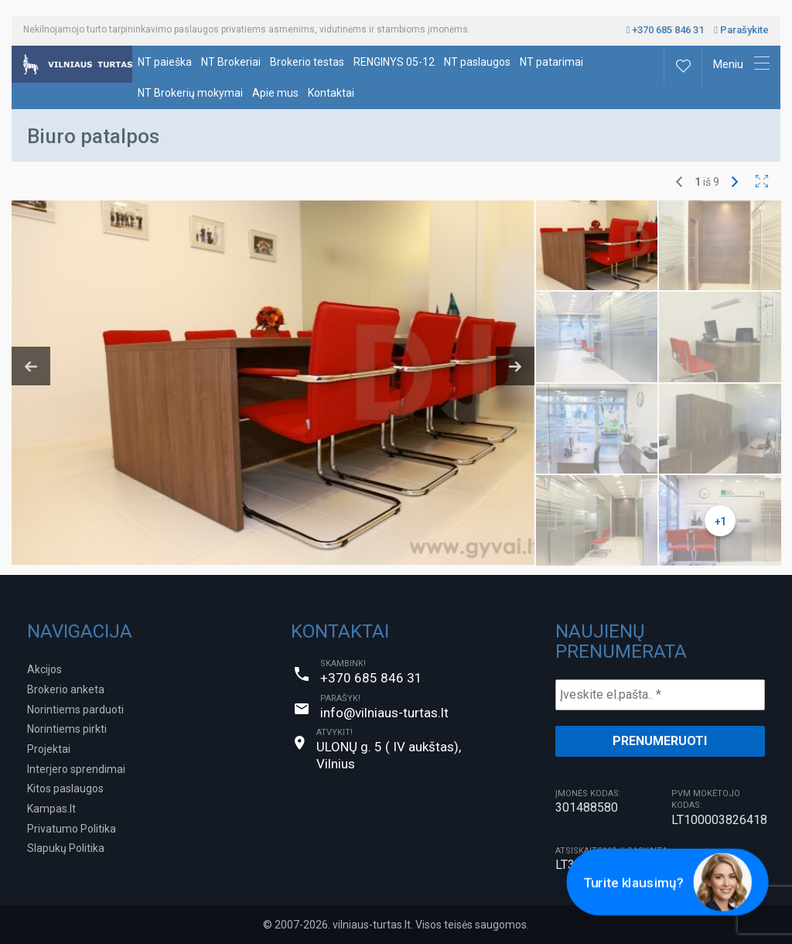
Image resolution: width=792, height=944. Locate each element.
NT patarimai (551, 62)
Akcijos (44, 669)
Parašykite (741, 30)
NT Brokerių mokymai (190, 93)
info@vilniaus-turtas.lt (384, 712)
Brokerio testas (307, 62)
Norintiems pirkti (67, 729)
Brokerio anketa (65, 689)
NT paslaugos (477, 62)
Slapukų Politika (65, 848)
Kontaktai (331, 93)
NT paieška (165, 62)
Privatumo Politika (71, 829)
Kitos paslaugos (65, 788)
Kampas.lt (51, 808)
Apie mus (275, 93)
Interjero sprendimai (76, 769)
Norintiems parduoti (75, 709)
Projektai (48, 749)
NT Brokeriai (231, 62)
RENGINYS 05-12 (394, 62)
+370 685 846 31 (665, 30)
